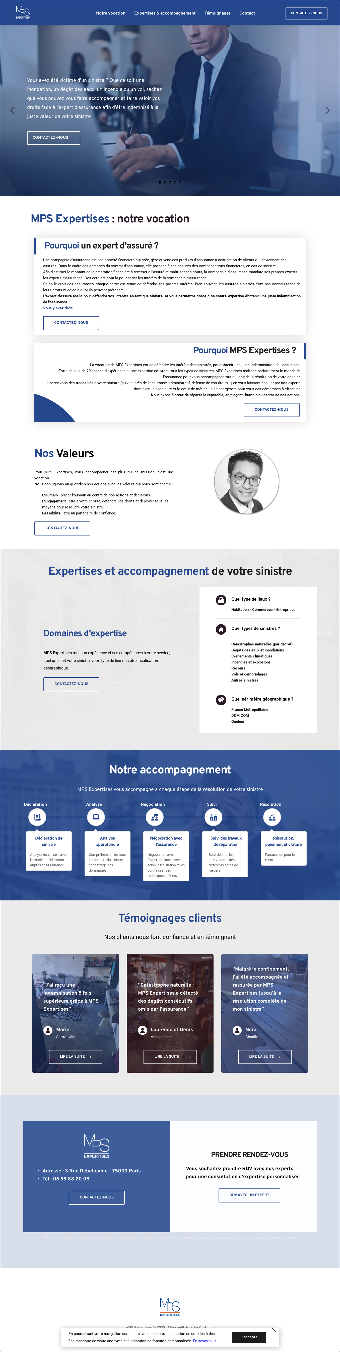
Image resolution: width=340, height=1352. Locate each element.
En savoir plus (205, 1341)
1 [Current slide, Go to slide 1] (160, 182)
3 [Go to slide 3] (170, 182)
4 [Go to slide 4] (175, 182)
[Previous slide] (13, 110)
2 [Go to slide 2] (165, 182)
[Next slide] (327, 110)
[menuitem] (111, 14)
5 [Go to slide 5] (180, 182)
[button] (272, 1338)
